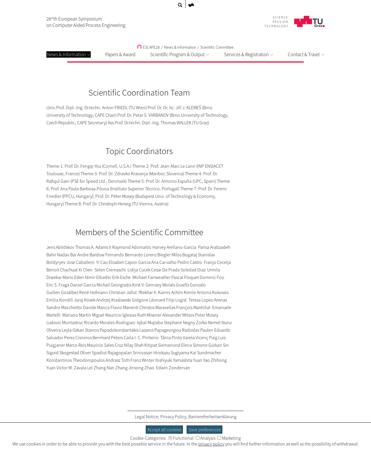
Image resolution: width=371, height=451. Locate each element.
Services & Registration (248, 54)
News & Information (68, 54)
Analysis (205, 438)
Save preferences (204, 429)
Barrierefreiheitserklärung (212, 416)
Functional (181, 438)
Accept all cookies (164, 429)
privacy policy (211, 444)
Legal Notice (146, 416)
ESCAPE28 (148, 47)
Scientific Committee (217, 47)
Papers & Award (120, 54)
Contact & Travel (306, 54)
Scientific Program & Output (179, 54)
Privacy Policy (173, 416)
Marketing (229, 438)
